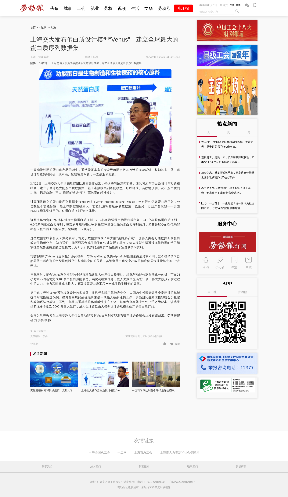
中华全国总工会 (99, 452)
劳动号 (164, 8)
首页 (33, 27)
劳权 (108, 8)
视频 (121, 8)
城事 (68, 8)
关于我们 (47, 466)
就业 (95, 8)
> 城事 (43, 27)
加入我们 (95, 466)
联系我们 (192, 466)
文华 (148, 8)
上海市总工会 (143, 452)
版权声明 (241, 466)
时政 (53, 27)
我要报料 (144, 466)
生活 (135, 8)
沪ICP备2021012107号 (182, 481)
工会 (81, 8)
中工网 (122, 452)
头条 (54, 8)
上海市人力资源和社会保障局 (179, 452)
